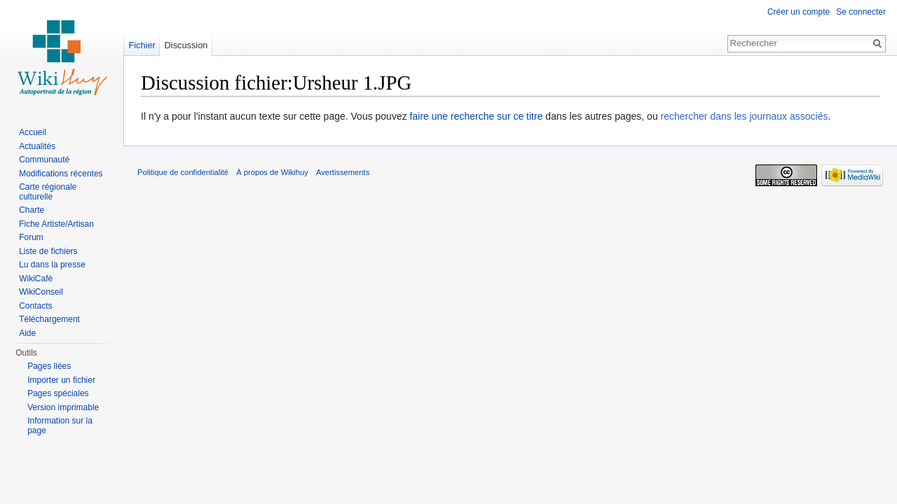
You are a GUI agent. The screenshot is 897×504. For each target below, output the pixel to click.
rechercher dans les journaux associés (744, 116)
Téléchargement (49, 319)
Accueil (32, 132)
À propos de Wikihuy (272, 172)
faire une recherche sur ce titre (476, 116)
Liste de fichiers (48, 251)
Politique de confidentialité (182, 172)
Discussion (186, 45)
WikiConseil (41, 292)
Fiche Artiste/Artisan (56, 224)
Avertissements (342, 172)
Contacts (35, 306)
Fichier (141, 45)
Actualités (37, 146)
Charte (31, 210)
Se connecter (861, 12)
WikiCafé (36, 279)
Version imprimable (63, 407)
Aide (27, 333)
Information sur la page (60, 425)
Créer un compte (798, 12)
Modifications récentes (60, 173)
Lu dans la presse (52, 265)
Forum (31, 237)
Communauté (44, 159)
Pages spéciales (57, 393)
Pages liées (49, 366)
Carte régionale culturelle (47, 192)
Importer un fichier (61, 380)
